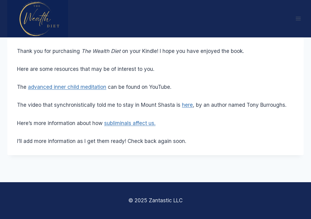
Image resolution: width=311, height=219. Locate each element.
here (187, 105)
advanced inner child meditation (67, 87)
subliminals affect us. (130, 123)
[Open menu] (298, 18)
